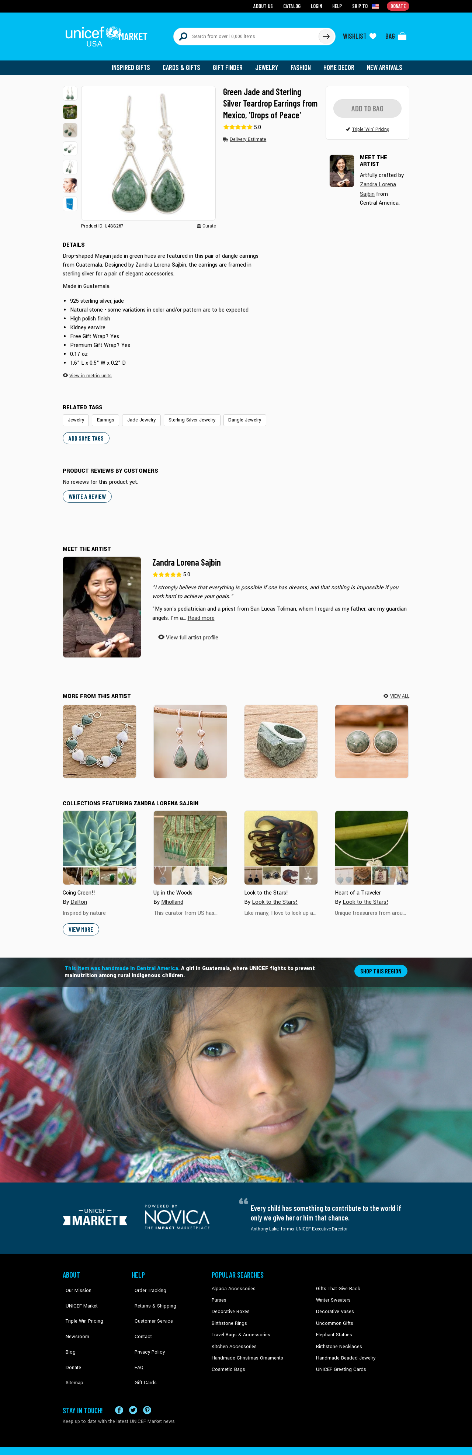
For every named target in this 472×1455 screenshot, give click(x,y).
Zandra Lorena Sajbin (186, 556)
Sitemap (71, 1349)
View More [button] (81, 922)
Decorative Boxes (229, 1304)
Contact (140, 1315)
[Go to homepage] (109, 34)
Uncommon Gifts (333, 1315)
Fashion (302, 63)
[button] (70, 88)
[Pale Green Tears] (190, 735)
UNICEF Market (78, 1293)
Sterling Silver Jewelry (185, 415)
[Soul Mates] (99, 735)
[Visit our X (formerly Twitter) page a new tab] (133, 1385)
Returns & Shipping (151, 1293)
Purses (219, 1293)
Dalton (78, 895)
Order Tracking (146, 1282)
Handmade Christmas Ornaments (246, 1349)
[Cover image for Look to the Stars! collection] (281, 841)
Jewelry (269, 63)
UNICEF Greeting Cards (339, 1360)
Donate (70, 1338)
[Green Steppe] (281, 735)
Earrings (103, 415)
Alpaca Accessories (232, 1282)
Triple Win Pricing (80, 1304)
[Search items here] (246, 33)
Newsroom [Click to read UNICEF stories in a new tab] (74, 1315)
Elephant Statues (333, 1326)
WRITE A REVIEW (86, 490)
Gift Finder (231, 63)
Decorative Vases (333, 1304)
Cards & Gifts (185, 63)
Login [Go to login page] (317, 6)
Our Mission (75, 1282)
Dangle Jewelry (235, 415)
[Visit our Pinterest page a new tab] (147, 1385)
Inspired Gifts (136, 63)
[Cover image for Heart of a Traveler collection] (372, 841)
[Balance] (372, 735)
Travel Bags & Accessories (239, 1326)
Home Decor (340, 63)
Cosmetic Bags (227, 1360)
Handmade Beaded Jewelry (343, 1349)
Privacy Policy (146, 1326)
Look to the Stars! (274, 895)
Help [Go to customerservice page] (338, 6)
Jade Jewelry (138, 415)
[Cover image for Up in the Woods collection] (190, 841)
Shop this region (382, 964)
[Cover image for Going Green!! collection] (99, 841)
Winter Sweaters (332, 1293)
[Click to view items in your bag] (396, 34)
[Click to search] (326, 34)
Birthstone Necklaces (337, 1338)
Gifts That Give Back (336, 1282)
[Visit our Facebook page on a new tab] (119, 1385)
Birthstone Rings (229, 1315)
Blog (67, 1326)
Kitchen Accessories (232, 1338)
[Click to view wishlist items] (359, 33)
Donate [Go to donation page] (398, 6)
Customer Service (149, 1304)
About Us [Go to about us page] (265, 6)
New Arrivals (385, 63)
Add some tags (85, 432)
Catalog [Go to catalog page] (293, 6)
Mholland (172, 895)
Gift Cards (142, 1349)
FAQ (136, 1338)
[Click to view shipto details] (367, 5)
